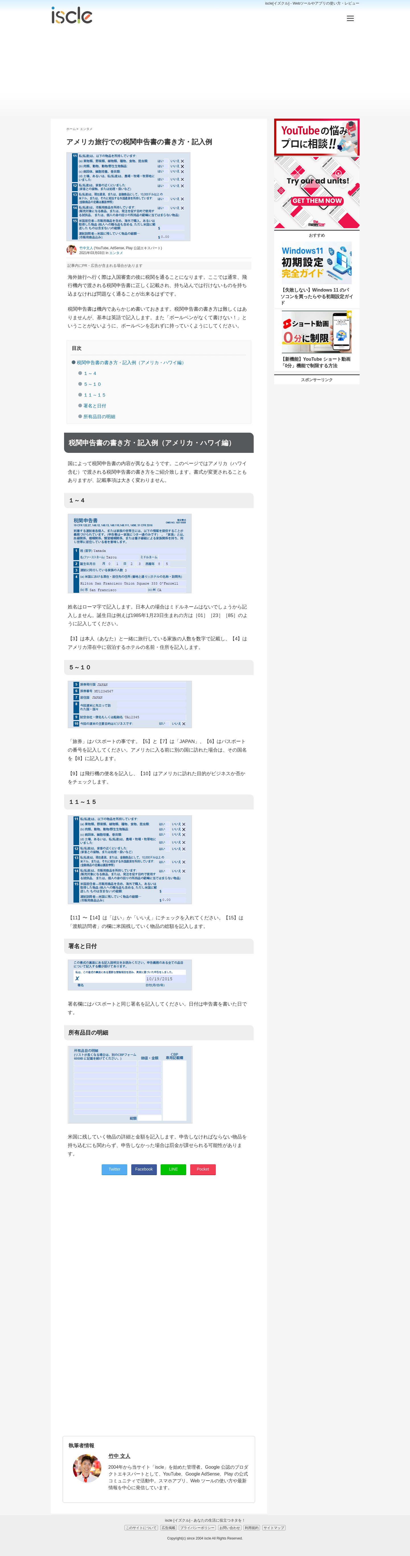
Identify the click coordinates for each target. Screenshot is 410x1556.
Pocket (203, 1169)
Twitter (114, 1169)
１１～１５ (94, 395)
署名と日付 (94, 405)
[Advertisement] (205, 72)
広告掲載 (168, 1528)
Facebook (144, 1169)
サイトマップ (274, 1528)
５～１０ (92, 384)
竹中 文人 (119, 1456)
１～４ (90, 373)
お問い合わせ (230, 1528)
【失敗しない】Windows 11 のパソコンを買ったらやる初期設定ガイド (316, 296)
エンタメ (116, 253)
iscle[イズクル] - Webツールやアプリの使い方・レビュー (312, 3)
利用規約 (252, 1528)
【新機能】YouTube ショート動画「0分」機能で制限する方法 (315, 362)
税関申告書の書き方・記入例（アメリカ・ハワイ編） (131, 362)
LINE (173, 1169)
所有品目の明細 (99, 416)
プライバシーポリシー (197, 1528)
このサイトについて (141, 1528)
